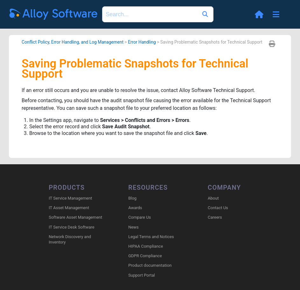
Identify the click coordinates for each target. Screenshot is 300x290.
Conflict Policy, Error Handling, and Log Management (72, 42)
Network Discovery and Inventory (70, 239)
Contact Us (218, 207)
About (213, 198)
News (133, 227)
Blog (132, 198)
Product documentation (149, 265)
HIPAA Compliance (145, 246)
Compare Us (139, 217)
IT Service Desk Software (71, 227)
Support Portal (141, 275)
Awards (135, 207)
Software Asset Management (75, 217)
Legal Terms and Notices (151, 236)
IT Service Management (70, 198)
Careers (215, 217)
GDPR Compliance (145, 255)
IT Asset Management (69, 207)
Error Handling (142, 42)
